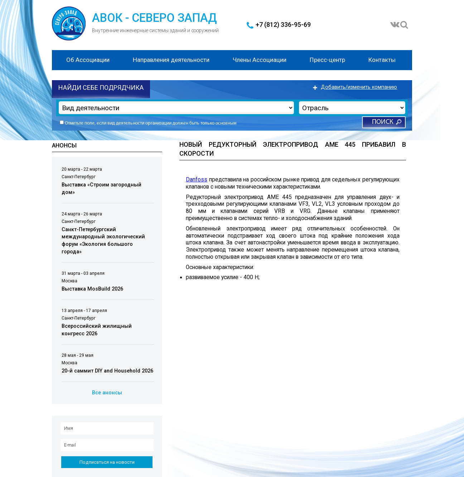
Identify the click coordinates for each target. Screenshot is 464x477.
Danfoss (196, 179)
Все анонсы (107, 393)
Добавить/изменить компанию (359, 87)
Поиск (382, 122)
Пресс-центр (327, 59)
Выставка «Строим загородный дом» (101, 188)
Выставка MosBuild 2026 (92, 289)
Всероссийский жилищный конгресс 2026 (97, 330)
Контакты (382, 59)
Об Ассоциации (88, 59)
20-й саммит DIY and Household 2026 (107, 371)
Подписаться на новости (107, 462)
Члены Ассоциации (259, 59)
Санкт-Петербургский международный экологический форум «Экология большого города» (103, 241)
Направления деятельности (171, 59)
